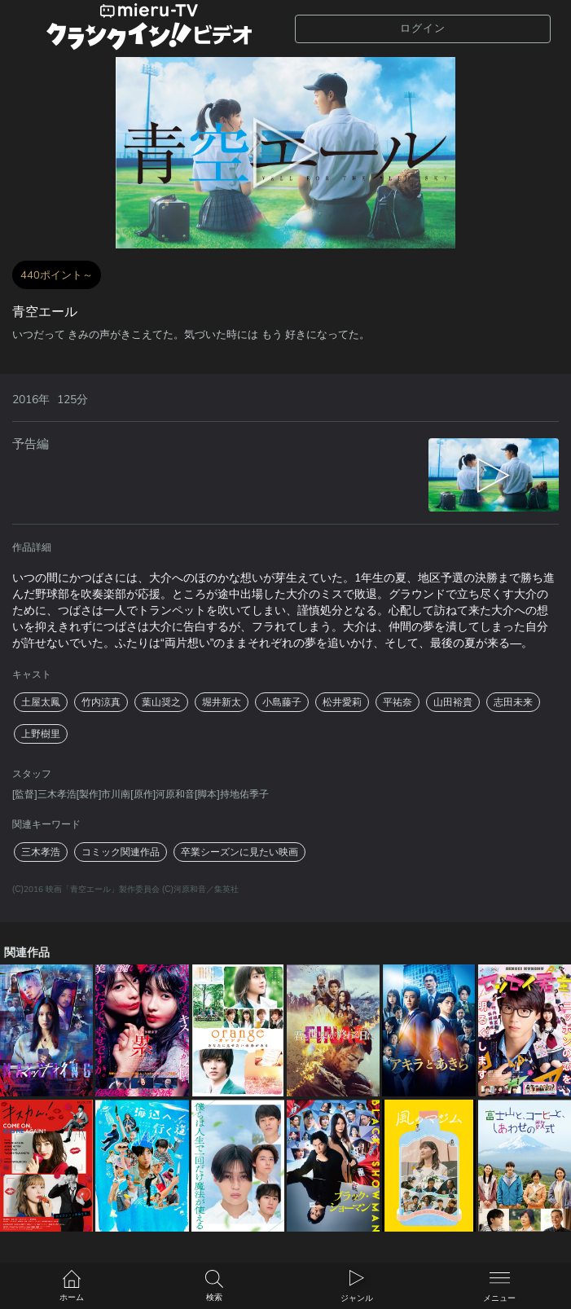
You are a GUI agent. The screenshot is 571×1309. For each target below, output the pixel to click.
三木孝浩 (40, 852)
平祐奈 (397, 702)
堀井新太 (221, 702)
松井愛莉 (342, 702)
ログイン (423, 28)
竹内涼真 (101, 702)
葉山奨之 (161, 702)
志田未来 (513, 702)
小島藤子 (281, 702)
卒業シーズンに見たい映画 (239, 852)
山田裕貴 (452, 702)
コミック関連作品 (120, 852)
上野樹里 (40, 733)
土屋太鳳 (40, 702)
